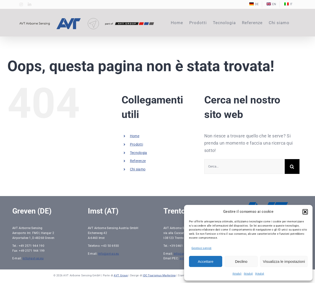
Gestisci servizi (201, 248)
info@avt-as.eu (33, 258)
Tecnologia (138, 153)
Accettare (205, 261)
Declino (241, 261)
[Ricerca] (292, 166)
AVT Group (120, 275)
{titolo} (237, 273)
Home (134, 136)
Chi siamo (137, 169)
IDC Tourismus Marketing (159, 275)
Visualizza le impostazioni (284, 261)
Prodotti (136, 144)
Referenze (138, 161)
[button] (305, 211)
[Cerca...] (244, 166)
